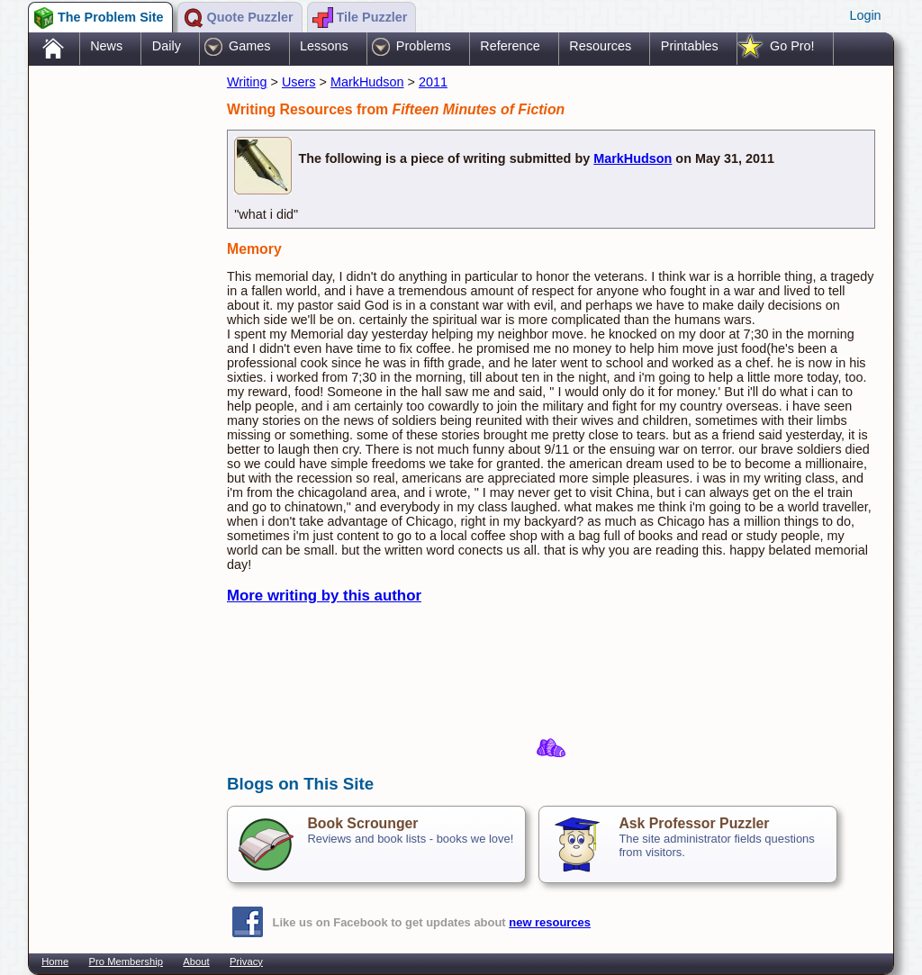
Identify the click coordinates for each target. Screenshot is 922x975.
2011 (433, 82)
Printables (690, 46)
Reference (509, 46)
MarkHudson (367, 82)
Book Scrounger (362, 823)
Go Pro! (792, 46)
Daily (166, 46)
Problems (423, 46)
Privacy (246, 961)
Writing (247, 82)
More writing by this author (324, 595)
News (106, 46)
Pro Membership (126, 961)
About (196, 961)
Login (865, 15)
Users (299, 82)
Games (249, 46)
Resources (600, 46)
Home (54, 961)
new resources (550, 922)
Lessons (324, 46)
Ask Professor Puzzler (694, 823)
